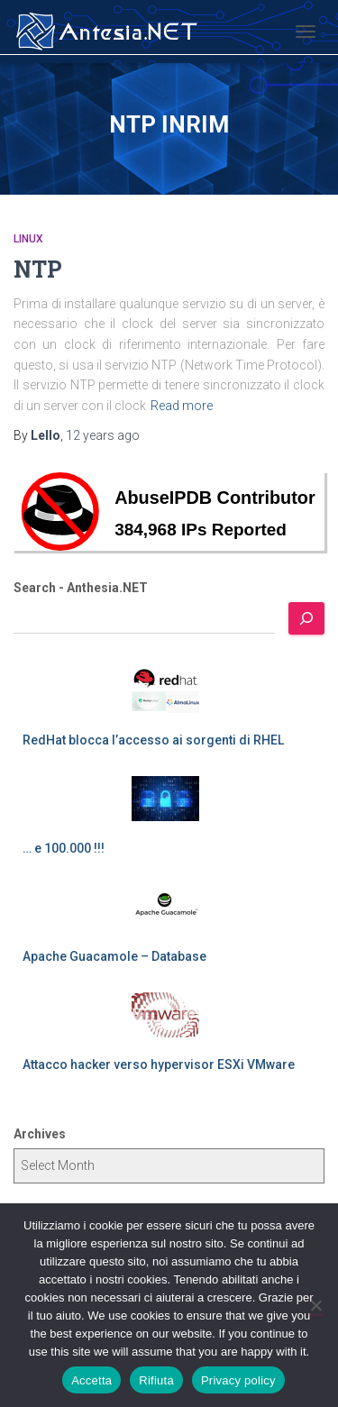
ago (103, 435)
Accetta (91, 1380)
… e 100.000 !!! (64, 848)
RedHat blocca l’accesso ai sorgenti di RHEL (153, 740)
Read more (182, 405)
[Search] (306, 618)
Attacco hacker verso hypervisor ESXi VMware (159, 1064)
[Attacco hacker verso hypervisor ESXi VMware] (165, 1014)
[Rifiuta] (315, 1305)
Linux (28, 239)
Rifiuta (156, 1380)
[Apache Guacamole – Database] (165, 906)
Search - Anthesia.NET (81, 587)
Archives (40, 1134)
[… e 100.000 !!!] (165, 798)
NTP (38, 269)
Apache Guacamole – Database (114, 956)
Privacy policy (238, 1380)
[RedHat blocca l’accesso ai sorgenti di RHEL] (165, 690)
